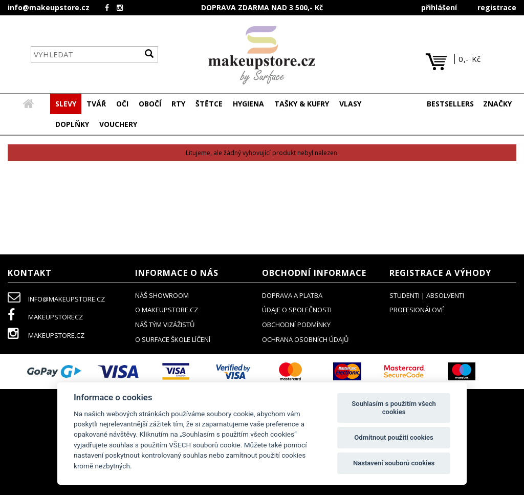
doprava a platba (292, 295)
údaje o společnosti (297, 310)
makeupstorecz (45, 317)
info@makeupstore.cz (49, 7)
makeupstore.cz (46, 335)
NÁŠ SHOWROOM (162, 295)
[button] (96, 104)
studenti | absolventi (426, 295)
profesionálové (417, 310)
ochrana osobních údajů (305, 340)
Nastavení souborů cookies (393, 463)
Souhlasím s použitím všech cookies (394, 408)
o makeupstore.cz (166, 310)
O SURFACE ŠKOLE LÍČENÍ (172, 340)
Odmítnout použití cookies (393, 437)
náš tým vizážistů (164, 325)
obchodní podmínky (296, 325)
